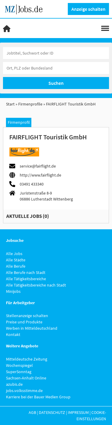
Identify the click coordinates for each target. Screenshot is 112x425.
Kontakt (13, 334)
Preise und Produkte (24, 322)
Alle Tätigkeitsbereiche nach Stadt (36, 285)
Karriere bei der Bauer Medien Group (38, 397)
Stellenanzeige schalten (27, 315)
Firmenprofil (19, 122)
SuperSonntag (18, 371)
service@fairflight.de (38, 166)
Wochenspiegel (19, 365)
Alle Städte (15, 260)
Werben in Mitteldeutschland (31, 328)
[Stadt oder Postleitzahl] (56, 68)
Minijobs (13, 291)
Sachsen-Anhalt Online (26, 378)
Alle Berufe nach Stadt (25, 272)
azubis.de (14, 384)
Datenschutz (52, 412)
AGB (32, 412)
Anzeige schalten (88, 9)
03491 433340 (32, 184)
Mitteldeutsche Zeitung (26, 359)
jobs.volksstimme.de (24, 390)
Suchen (56, 83)
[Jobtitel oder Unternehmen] (56, 53)
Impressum (78, 412)
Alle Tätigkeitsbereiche (26, 278)
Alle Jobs (14, 253)
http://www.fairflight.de (40, 175)
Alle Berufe (15, 266)
